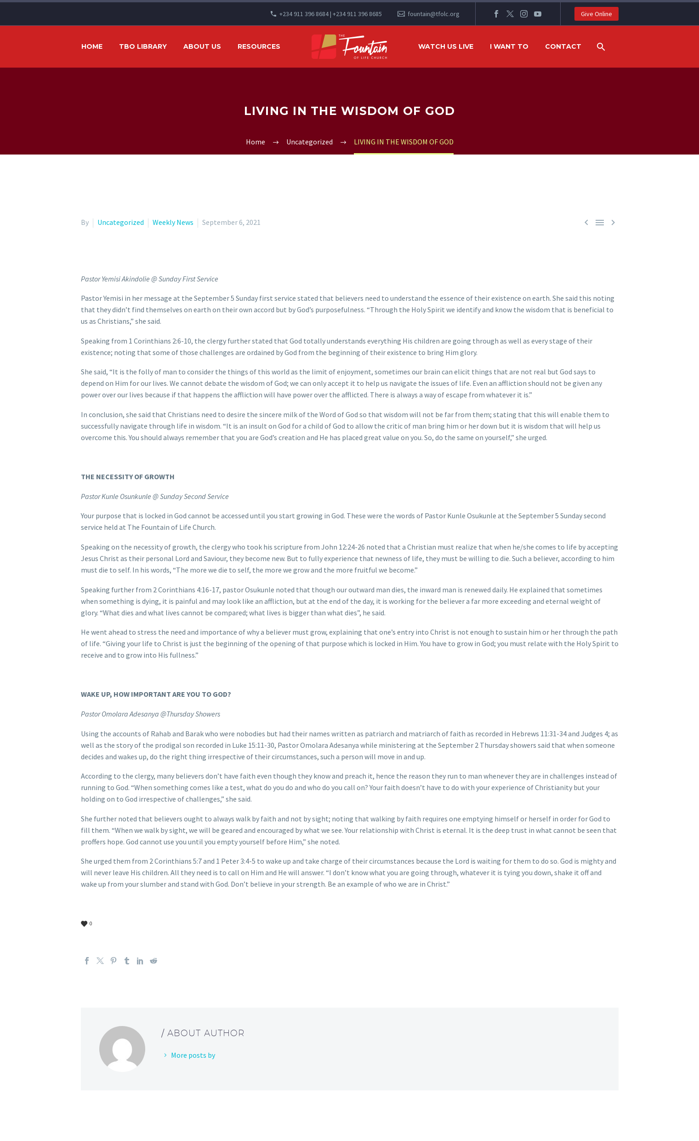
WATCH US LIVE (445, 46)
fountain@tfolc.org (434, 14)
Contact (563, 46)
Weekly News (173, 222)
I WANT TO (509, 46)
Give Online (596, 14)
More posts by (193, 1055)
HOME (91, 46)
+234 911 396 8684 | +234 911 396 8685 (330, 14)
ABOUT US (202, 46)
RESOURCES (259, 46)
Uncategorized (120, 222)
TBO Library (143, 46)
